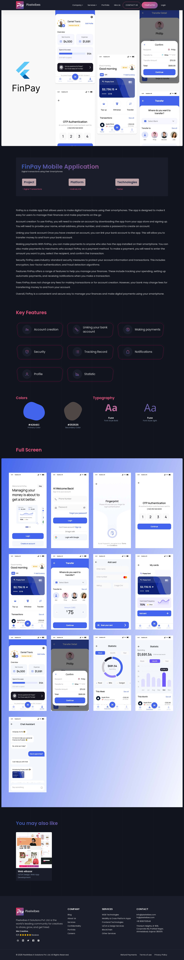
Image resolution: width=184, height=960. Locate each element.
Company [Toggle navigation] (77, 5)
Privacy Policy (160, 954)
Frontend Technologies (112, 922)
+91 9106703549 (143, 921)
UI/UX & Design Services (113, 926)
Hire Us (117, 5)
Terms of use (146, 954)
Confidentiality (74, 926)
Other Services (109, 933)
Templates (149, 5)
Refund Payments (129, 954)
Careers (71, 933)
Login (163, 5)
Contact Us (132, 5)
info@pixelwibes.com (146, 914)
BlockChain (107, 929)
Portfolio (105, 5)
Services (91, 5)
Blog (70, 914)
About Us (72, 918)
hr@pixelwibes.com (145, 917)
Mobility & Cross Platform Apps (116, 918)
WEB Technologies (110, 914)
